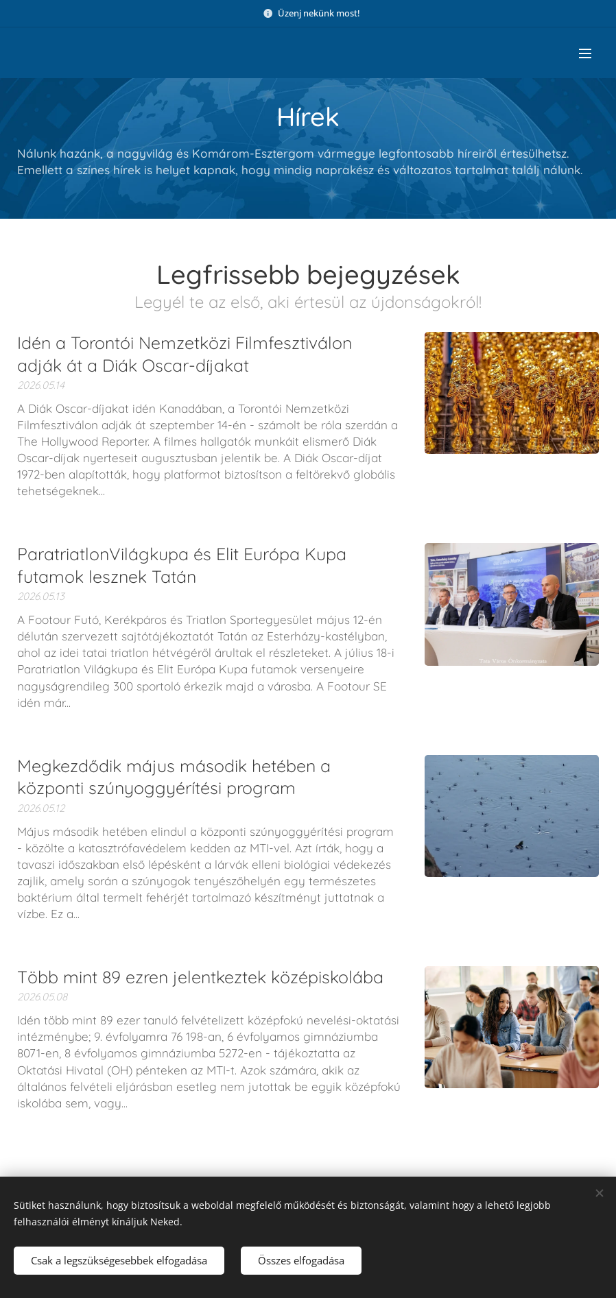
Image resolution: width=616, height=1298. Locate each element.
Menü (585, 53)
